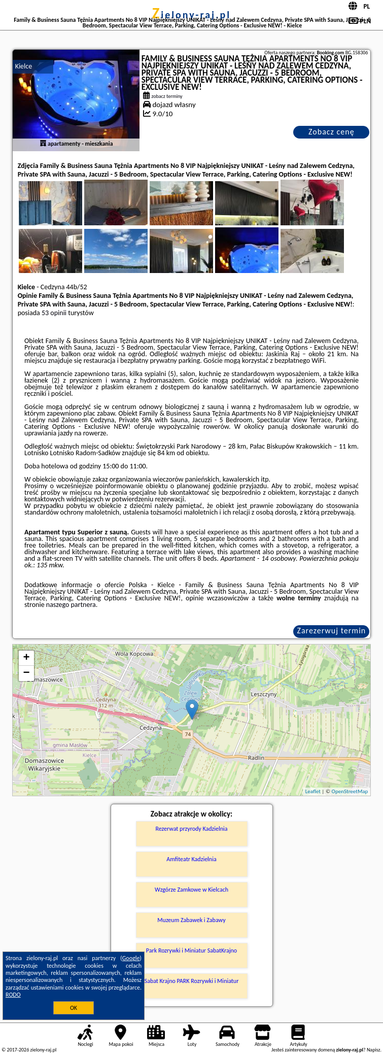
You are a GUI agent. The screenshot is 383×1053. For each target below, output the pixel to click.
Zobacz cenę (331, 132)
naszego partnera (71, 604)
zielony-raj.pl (191, 15)
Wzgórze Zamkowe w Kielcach (191, 889)
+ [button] (26, 658)
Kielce (23, 66)
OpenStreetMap (350, 791)
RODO (13, 994)
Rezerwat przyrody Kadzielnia (191, 828)
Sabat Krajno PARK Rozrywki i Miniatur (192, 980)
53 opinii (54, 313)
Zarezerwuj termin (331, 630)
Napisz (373, 1049)
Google (131, 958)
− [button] (26, 673)
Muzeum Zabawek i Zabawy (191, 920)
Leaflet (313, 791)
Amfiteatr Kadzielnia (191, 859)
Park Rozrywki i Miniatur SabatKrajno (191, 950)
